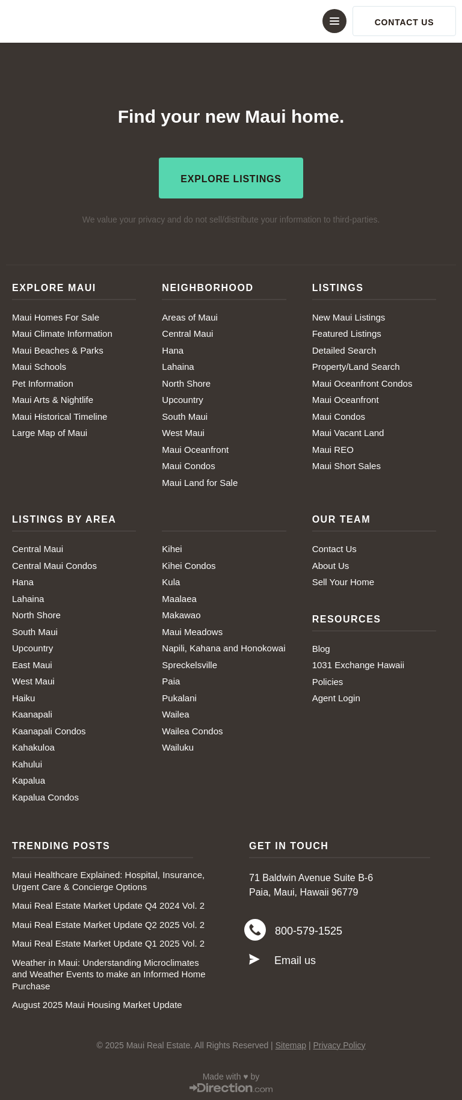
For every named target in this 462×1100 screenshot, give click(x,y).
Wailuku (178, 746)
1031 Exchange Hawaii (358, 664)
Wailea (175, 713)
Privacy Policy (339, 1043)
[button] (231, 21)
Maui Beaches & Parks (57, 348)
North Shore (186, 381)
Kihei (172, 547)
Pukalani (179, 696)
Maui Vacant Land (348, 431)
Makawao (181, 614)
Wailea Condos (192, 729)
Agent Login (336, 697)
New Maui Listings (349, 315)
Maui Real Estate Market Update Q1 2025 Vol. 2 (108, 942)
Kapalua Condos (45, 795)
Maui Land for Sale (200, 481)
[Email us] (254, 959)
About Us (331, 564)
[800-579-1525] (255, 930)
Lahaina (178, 365)
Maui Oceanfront (195, 448)
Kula (171, 581)
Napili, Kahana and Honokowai (223, 647)
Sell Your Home (343, 581)
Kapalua (28, 779)
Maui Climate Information (62, 332)
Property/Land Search (356, 365)
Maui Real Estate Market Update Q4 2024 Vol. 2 (108, 904)
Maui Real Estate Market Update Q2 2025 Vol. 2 (108, 923)
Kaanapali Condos (49, 729)
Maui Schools (39, 365)
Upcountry (182, 398)
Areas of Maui (190, 315)
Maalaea (179, 597)
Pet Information (42, 381)
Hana (172, 348)
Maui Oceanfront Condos (362, 381)
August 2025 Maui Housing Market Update (97, 1003)
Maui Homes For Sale (55, 315)
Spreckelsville (189, 663)
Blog (321, 647)
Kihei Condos (188, 564)
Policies (327, 680)
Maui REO (333, 448)
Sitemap (291, 1043)
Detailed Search (344, 348)
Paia (171, 680)
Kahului (27, 762)
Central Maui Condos (54, 564)
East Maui (32, 663)
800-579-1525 (308, 930)
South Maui (185, 415)
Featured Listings (346, 332)
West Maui (183, 431)
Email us (295, 960)
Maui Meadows (192, 630)
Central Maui (187, 332)
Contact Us (334, 547)
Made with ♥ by (231, 1075)
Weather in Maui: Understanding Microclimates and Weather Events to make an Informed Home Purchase (109, 972)
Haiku (23, 696)
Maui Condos (188, 464)
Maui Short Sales (346, 464)
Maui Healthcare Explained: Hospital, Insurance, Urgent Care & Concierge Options (108, 879)
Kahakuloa (33, 746)
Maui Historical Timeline (59, 415)
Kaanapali (32, 713)
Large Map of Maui (49, 431)
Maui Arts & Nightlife (52, 398)
